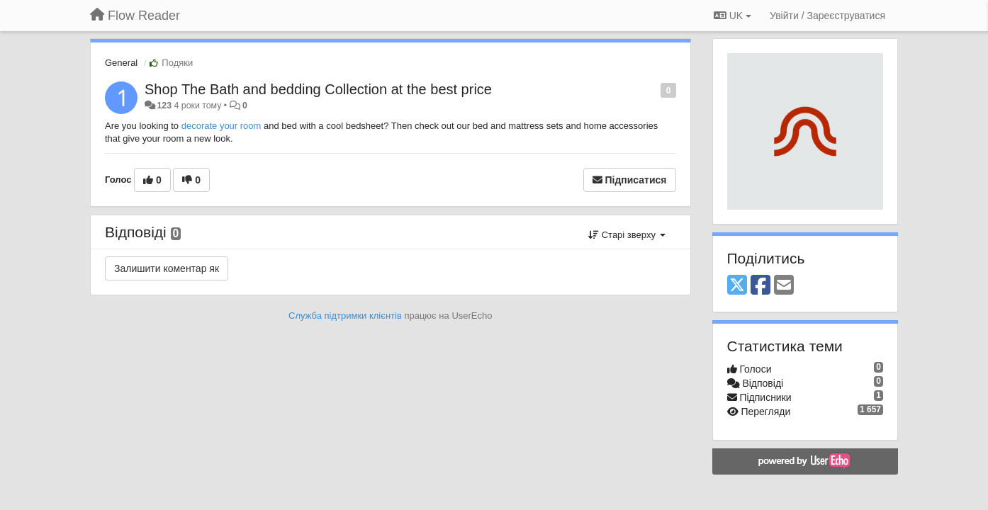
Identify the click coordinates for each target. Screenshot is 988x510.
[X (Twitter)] (737, 285)
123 (164, 105)
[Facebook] (760, 285)
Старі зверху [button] (626, 235)
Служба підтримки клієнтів (345, 315)
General (121, 62)
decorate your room (221, 125)
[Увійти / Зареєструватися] (827, 16)
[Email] (784, 285)
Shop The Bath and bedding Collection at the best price (318, 89)
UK (732, 15)
